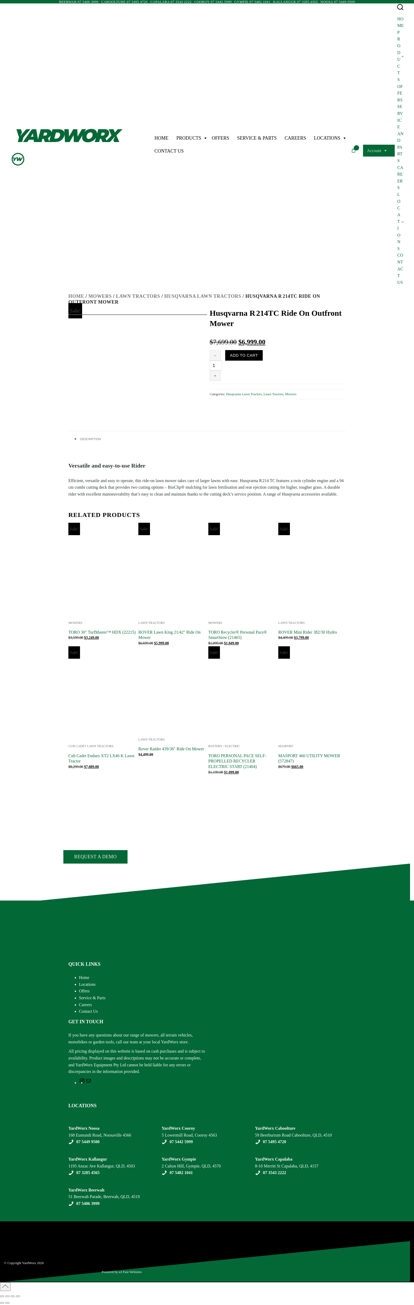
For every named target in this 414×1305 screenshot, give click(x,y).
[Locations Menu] (344, 138)
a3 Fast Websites (131, 1272)
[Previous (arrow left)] (2, 1303)
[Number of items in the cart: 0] (353, 150)
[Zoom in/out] (2, 1296)
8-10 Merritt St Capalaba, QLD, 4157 (286, 1166)
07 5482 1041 (181, 1172)
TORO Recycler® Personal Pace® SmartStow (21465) (237, 635)
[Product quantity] (216, 365)
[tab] (211, 438)
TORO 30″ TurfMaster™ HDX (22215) (102, 632)
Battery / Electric (224, 746)
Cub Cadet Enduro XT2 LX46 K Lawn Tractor (101, 758)
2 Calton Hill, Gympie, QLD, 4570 (191, 1166)
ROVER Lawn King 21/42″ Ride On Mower (169, 635)
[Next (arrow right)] (7, 1303)
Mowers (100, 296)
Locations (327, 138)
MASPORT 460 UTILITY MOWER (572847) (309, 758)
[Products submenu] (402, 56)
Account (374, 150)
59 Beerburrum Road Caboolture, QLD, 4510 (293, 1135)
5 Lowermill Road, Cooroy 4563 (189, 1135)
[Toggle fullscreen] (7, 1296)
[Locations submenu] (402, 221)
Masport (285, 746)
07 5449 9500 (88, 1141)
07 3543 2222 (274, 1172)
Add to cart (244, 355)
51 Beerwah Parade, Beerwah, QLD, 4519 (104, 1196)
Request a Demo (95, 856)
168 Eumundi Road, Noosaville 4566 (99, 1135)
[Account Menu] (385, 151)
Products (188, 138)
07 (79, 1203)
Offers (220, 138)
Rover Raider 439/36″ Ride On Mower (171, 749)
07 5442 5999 (181, 1141)
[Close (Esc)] (18, 1296)
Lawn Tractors (138, 296)
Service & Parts (257, 138)
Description (90, 439)
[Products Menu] (205, 138)
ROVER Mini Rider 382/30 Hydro (307, 632)
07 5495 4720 (274, 1141)
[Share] (13, 1296)
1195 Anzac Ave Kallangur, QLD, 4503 (101, 1166)
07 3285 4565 (88, 1172)
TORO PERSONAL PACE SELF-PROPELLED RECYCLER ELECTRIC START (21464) (237, 761)
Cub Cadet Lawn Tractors (91, 746)
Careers (295, 138)
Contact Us (169, 151)
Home (161, 138)
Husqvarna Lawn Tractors (202, 296)
